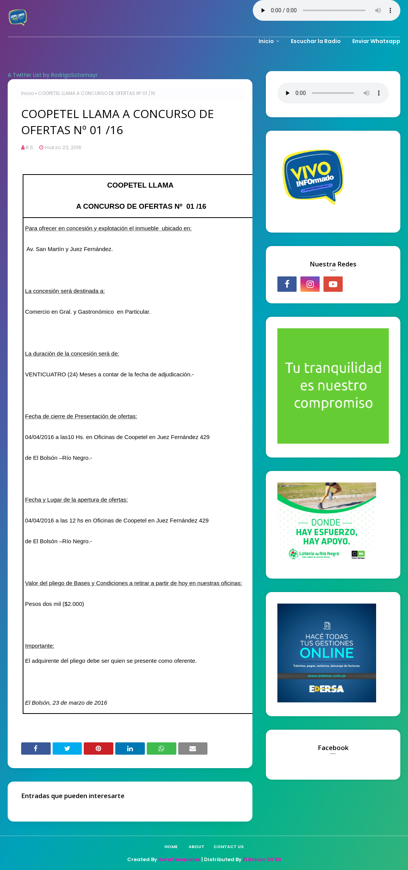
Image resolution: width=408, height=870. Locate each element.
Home (170, 846)
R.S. (30, 147)
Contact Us (229, 846)
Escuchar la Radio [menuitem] (316, 41)
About (196, 846)
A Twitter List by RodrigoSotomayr (53, 75)
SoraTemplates (179, 859)
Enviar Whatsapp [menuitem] (376, 41)
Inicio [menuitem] (266, 41)
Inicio (27, 93)
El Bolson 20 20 (262, 859)
